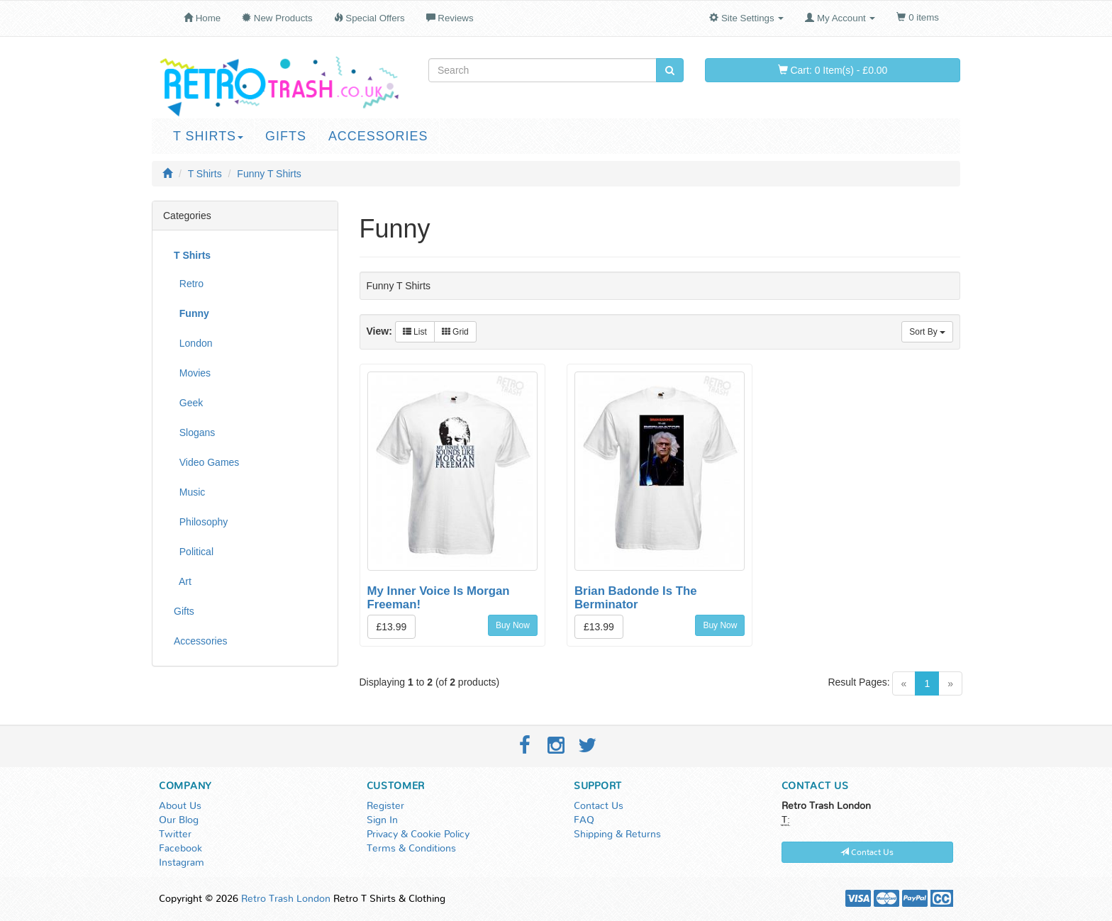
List (415, 332)
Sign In (382, 820)
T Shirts (208, 136)
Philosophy (201, 522)
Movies (192, 373)
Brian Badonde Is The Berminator (635, 597)
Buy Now (513, 625)
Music (189, 492)
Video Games (206, 462)
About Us (180, 806)
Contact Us (598, 806)
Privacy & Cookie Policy (418, 834)
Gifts (285, 136)
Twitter (175, 834)
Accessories (378, 136)
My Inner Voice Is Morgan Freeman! (438, 597)
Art (182, 581)
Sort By (927, 332)
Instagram (181, 863)
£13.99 (392, 626)
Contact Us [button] (867, 851)
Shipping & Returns (617, 834)
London (193, 343)
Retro (189, 283)
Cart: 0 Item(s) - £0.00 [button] (833, 70)
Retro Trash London (285, 899)
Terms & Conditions (411, 849)
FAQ (584, 820)
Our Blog (179, 820)
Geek (188, 402)
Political (193, 551)
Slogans (194, 432)
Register (385, 806)
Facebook (180, 849)
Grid (455, 332)
